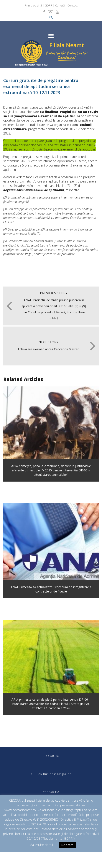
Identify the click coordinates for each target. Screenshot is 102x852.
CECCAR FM (51, 792)
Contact (72, 5)
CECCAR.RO (51, 756)
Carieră (60, 5)
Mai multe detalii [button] (41, 844)
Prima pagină (33, 5)
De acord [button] (67, 845)
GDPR (48, 5)
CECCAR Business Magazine (51, 774)
